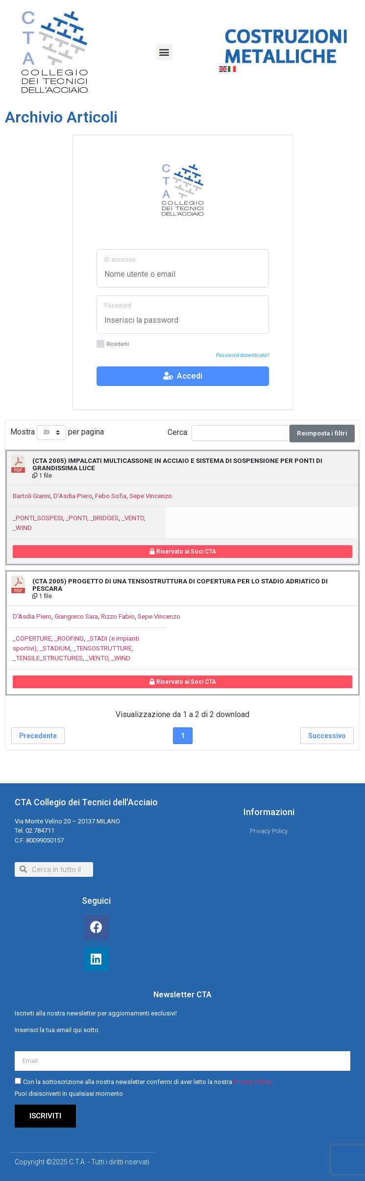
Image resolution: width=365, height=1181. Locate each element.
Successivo (327, 736)
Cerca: (229, 433)
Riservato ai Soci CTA (182, 551)
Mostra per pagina (57, 432)
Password (117, 306)
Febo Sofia (110, 496)
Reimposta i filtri (322, 433)
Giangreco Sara (76, 616)
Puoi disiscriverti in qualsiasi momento (69, 1094)
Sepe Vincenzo (150, 496)
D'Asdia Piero (72, 496)
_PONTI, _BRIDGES (92, 518)
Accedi (182, 376)
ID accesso (119, 260)
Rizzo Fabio (118, 616)
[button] (164, 52)
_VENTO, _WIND (108, 658)
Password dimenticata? (242, 355)
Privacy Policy (252, 1082)
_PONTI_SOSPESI (38, 518)
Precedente (38, 736)
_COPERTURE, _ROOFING (48, 638)
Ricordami (113, 344)
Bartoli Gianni (31, 496)
